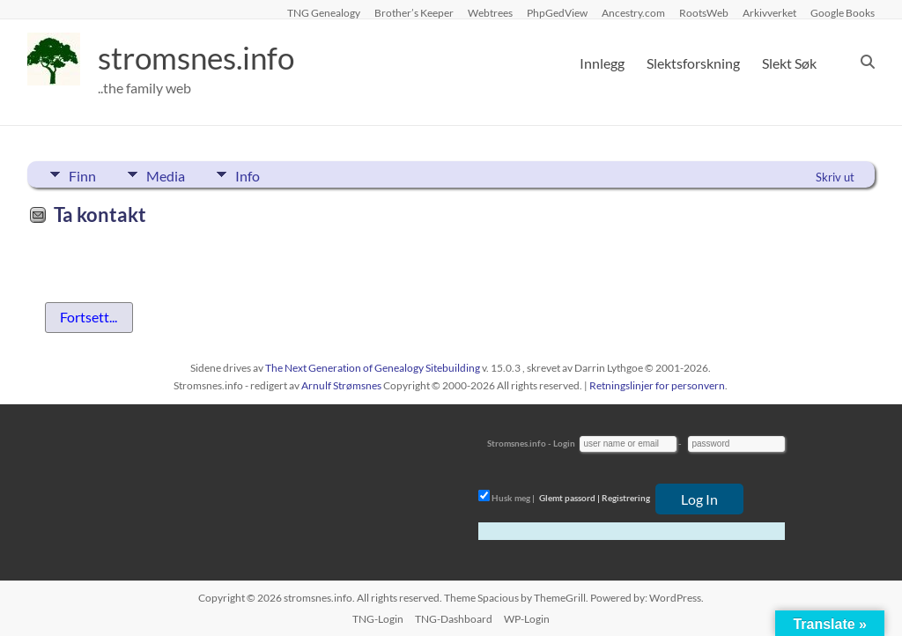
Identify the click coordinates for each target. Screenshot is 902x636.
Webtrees (490, 12)
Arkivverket (769, 12)
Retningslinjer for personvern (657, 385)
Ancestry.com (633, 12)
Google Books (842, 12)
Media (168, 174)
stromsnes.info (201, 57)
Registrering (626, 497)
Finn (82, 174)
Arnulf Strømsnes (341, 385)
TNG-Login (377, 618)
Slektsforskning (693, 63)
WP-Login (527, 618)
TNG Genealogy (323, 12)
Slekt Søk (789, 63)
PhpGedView (557, 12)
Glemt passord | (569, 497)
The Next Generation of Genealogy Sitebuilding (372, 367)
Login (564, 443)
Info (252, 174)
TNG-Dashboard (453, 618)
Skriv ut (835, 177)
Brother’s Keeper (414, 12)
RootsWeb (703, 12)
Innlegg (602, 63)
